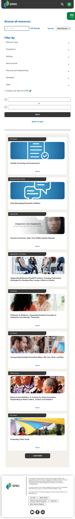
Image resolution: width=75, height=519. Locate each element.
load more (37, 456)
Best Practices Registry (37, 504)
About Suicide (44, 498)
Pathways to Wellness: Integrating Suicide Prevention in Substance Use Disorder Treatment (33, 316)
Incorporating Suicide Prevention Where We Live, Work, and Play (37, 357)
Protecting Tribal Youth (19, 439)
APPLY (37, 114)
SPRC (13, 486)
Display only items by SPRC (17, 91)
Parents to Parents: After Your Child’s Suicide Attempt (32, 238)
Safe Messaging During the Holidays (25, 203)
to (39, 103)
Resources (54, 501)
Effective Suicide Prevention (38, 501)
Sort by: (51, 28)
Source (37, 171)
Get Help (32, 498)
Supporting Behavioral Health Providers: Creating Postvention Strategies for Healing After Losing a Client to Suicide (35, 279)
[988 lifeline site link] (71, 16)
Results (35, 28)
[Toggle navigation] (69, 4)
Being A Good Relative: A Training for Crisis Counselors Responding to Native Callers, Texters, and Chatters (33, 398)
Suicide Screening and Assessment (25, 163)
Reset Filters (37, 122)
